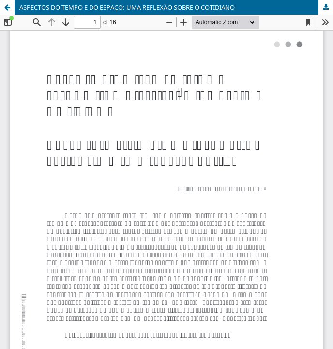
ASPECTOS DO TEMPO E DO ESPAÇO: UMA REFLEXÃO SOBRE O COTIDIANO (127, 7)
